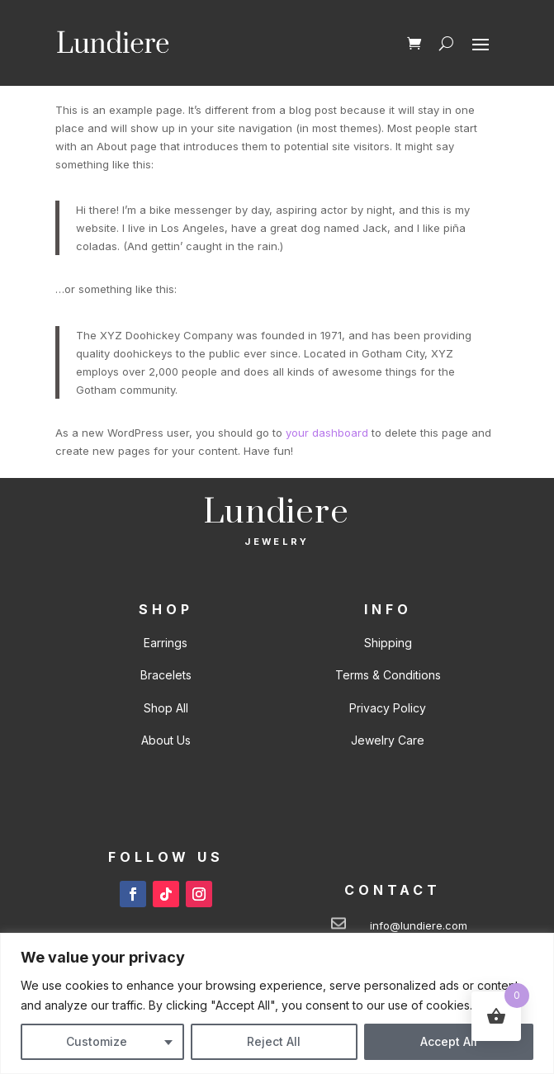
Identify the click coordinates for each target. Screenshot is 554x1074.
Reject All (274, 1041)
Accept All (448, 1041)
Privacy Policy (387, 708)
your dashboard (327, 432)
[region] (277, 1003)
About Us (166, 740)
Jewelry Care (387, 740)
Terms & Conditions (388, 675)
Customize (96, 1041)
